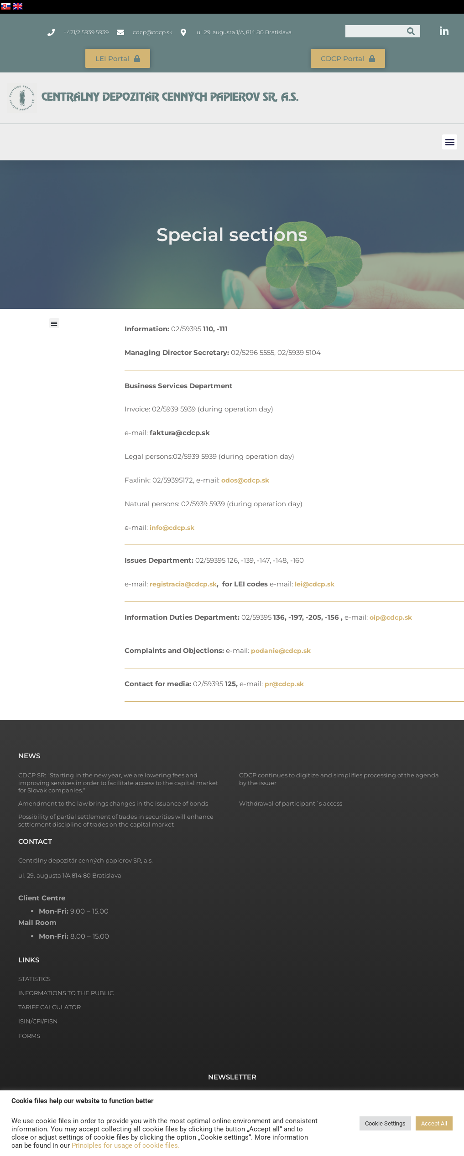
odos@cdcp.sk (247, 478)
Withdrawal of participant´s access (290, 802)
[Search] (410, 31)
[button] (449, 140)
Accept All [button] (434, 1123)
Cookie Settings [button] (385, 1123)
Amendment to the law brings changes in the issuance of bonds (113, 802)
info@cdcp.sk (174, 526)
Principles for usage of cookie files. (126, 1145)
